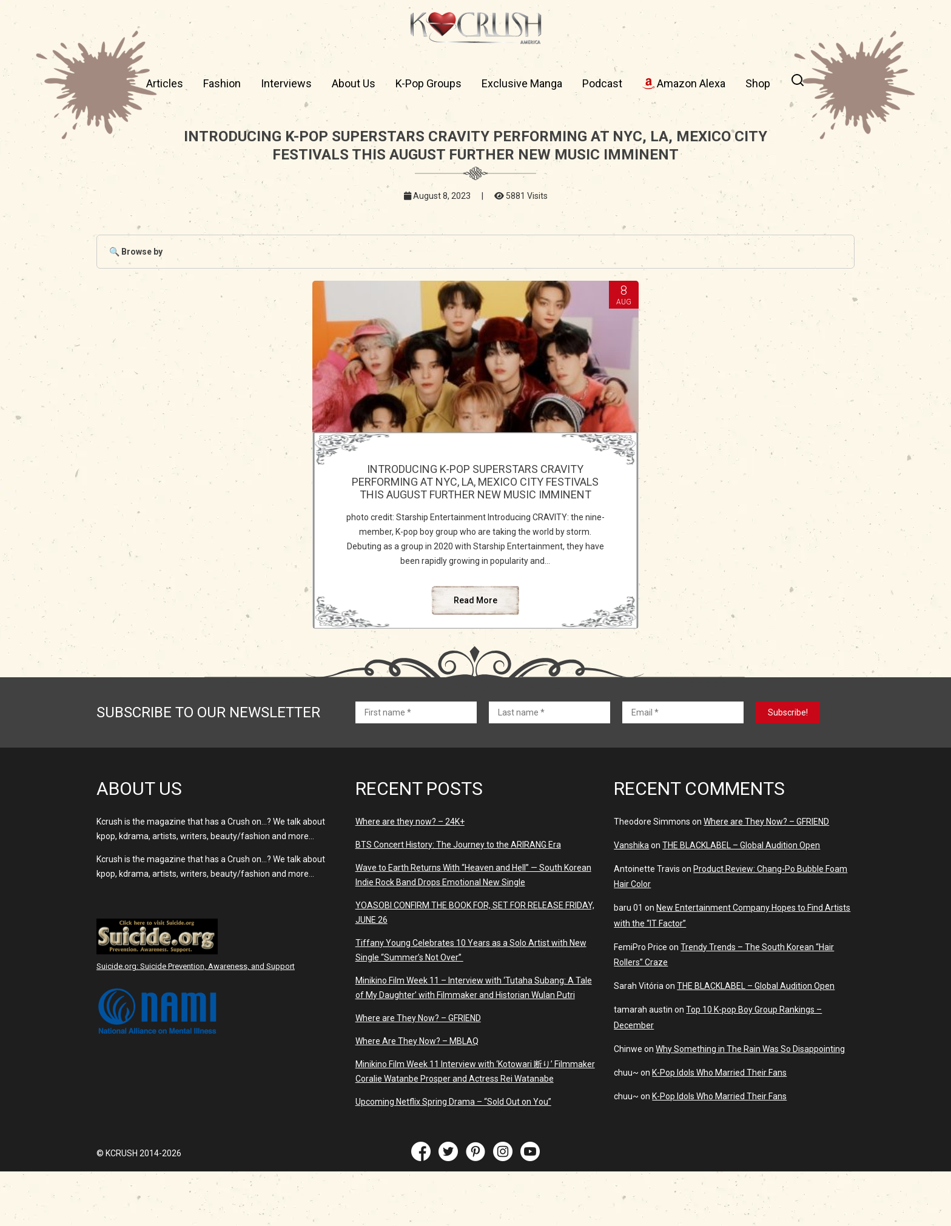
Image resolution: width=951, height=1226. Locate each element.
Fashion (222, 83)
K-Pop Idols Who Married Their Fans (719, 1127)
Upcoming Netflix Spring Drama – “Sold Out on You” (453, 1156)
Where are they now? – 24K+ (410, 876)
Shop (757, 83)
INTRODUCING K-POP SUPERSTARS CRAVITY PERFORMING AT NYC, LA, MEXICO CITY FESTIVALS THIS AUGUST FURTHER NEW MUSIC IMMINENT (475, 494)
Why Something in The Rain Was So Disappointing (750, 1103)
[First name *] (416, 767)
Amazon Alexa (683, 83)
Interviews (286, 83)
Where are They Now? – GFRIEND (418, 1072)
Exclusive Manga (522, 83)
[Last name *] (549, 767)
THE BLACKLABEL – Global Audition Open (741, 900)
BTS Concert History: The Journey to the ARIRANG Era (458, 899)
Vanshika (631, 900)
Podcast (602, 83)
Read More (475, 655)
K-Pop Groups (428, 83)
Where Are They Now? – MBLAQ (417, 1095)
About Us (353, 83)
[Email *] (683, 767)
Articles (164, 83)
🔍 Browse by (136, 251)
